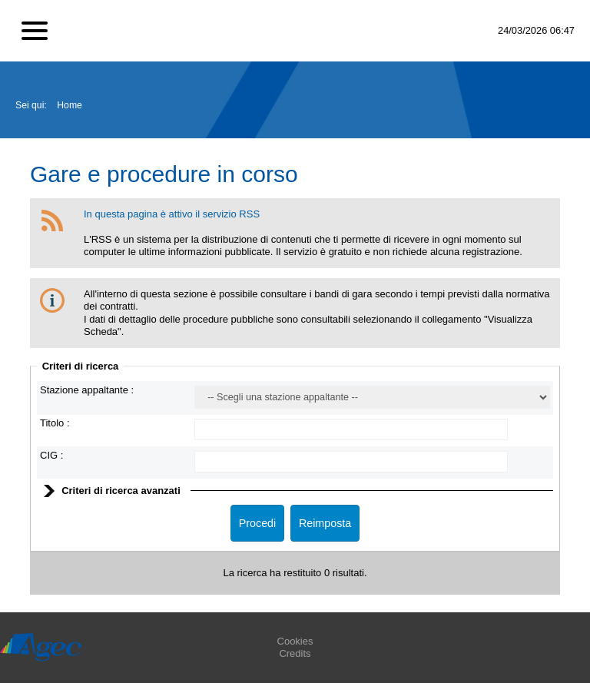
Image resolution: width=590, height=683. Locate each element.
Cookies (295, 641)
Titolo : (55, 423)
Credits (294, 653)
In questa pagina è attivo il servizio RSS (172, 214)
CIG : (51, 455)
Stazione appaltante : (87, 390)
